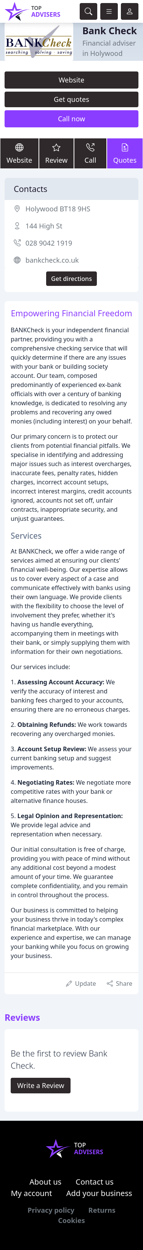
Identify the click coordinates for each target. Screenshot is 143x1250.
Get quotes (71, 99)
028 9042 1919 (49, 242)
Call (90, 153)
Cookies (71, 1220)
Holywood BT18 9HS (58, 208)
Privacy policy (50, 1210)
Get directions (71, 278)
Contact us (95, 1182)
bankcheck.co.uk (52, 260)
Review (56, 153)
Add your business (99, 1193)
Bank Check (109, 30)
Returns (102, 1210)
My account (31, 1193)
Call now (71, 118)
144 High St (44, 225)
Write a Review (40, 1085)
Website (72, 79)
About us (45, 1182)
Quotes (125, 153)
